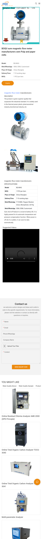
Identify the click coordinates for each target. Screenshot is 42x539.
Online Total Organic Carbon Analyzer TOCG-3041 (20, 484)
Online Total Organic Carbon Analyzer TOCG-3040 (20, 451)
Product (38, 386)
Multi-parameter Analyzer (12, 517)
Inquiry (7, 83)
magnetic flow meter (12, 93)
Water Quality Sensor (10, 386)
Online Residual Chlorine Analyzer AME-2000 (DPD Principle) (21, 417)
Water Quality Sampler (26, 386)
